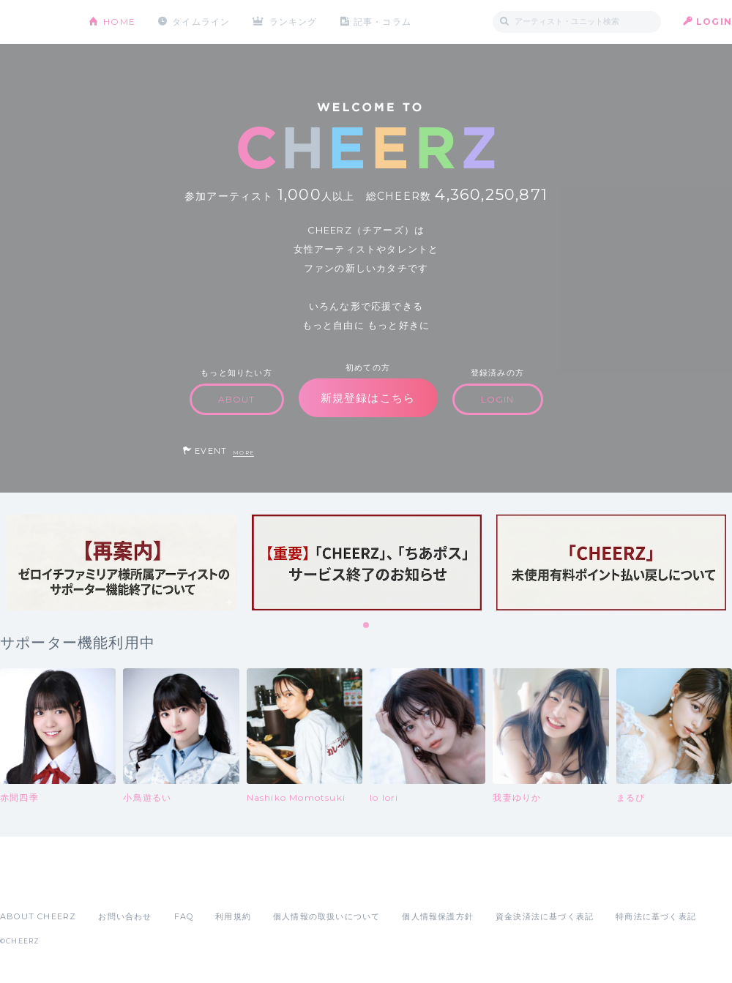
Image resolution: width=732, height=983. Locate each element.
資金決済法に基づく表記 (545, 916)
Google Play (111, 884)
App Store (33, 884)
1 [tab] (366, 625)
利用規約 (233, 916)
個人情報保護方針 (438, 916)
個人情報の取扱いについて (326, 916)
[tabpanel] (122, 562)
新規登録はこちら (368, 398)
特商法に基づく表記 (656, 916)
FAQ (184, 916)
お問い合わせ (125, 916)
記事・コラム (382, 21)
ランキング (293, 21)
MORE (243, 452)
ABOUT (236, 399)
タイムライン (201, 21)
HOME (119, 21)
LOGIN (714, 21)
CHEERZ (33, 22)
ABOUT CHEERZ (38, 916)
